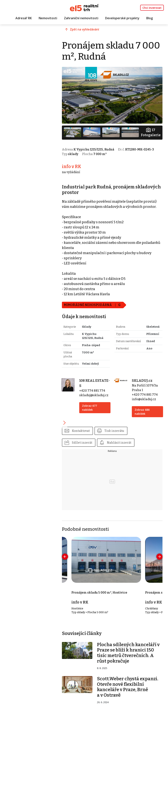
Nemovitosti (48, 18)
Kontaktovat (92, 446)
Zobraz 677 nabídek (98, 423)
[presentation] (76, 573)
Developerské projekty (122, 18)
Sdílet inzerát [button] (93, 459)
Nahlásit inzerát (131, 459)
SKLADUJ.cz (145, 396)
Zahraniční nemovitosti (81, 18)
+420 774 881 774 (101, 406)
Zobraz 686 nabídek (145, 427)
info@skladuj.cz (147, 415)
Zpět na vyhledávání (97, 34)
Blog (149, 18)
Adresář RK (23, 18)
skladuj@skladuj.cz (103, 411)
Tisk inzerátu (127, 446)
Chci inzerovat (152, 8)
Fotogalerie (150, 130)
